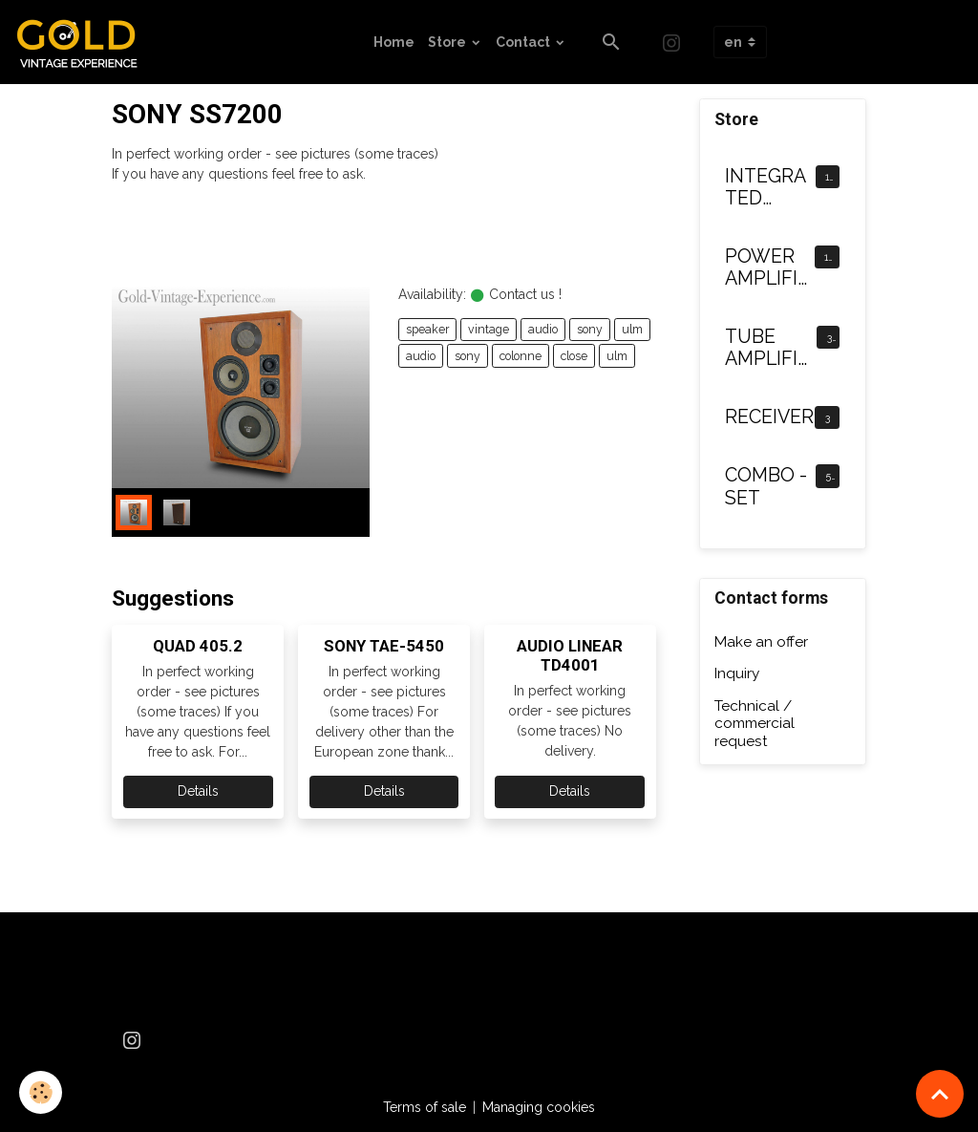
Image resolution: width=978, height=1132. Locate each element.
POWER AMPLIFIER (767, 268)
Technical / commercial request (754, 723)
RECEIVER (769, 417)
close (574, 356)
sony (590, 329)
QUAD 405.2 (198, 645)
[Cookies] (40, 1092)
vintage (488, 329)
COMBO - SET (766, 486)
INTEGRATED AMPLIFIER (767, 187)
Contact (524, 42)
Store (448, 42)
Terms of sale (424, 1107)
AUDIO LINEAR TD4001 (570, 655)
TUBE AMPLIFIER (767, 348)
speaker (427, 329)
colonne (521, 356)
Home (394, 42)
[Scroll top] (940, 1094)
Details (198, 791)
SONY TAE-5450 (384, 645)
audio (543, 329)
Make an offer (761, 642)
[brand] (84, 42)
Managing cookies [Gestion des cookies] (538, 1107)
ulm (632, 329)
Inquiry (736, 673)
